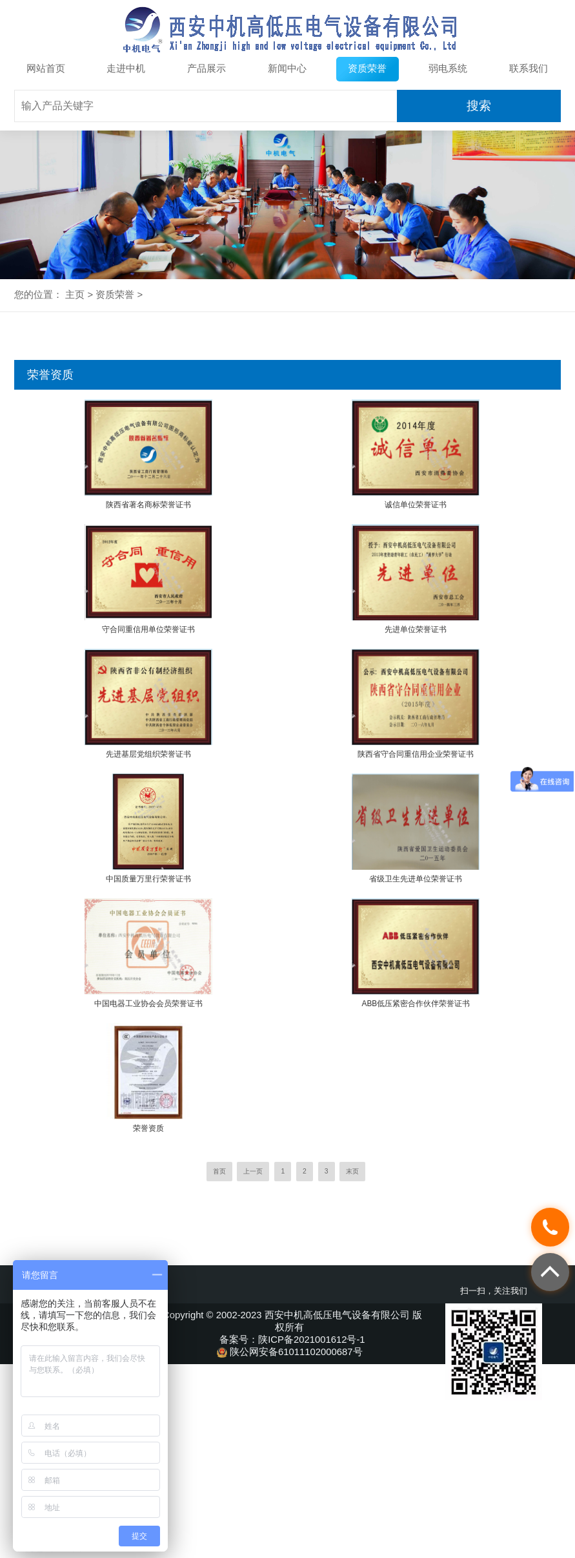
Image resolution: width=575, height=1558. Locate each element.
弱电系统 (448, 68)
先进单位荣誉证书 (416, 629)
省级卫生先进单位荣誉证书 (415, 878)
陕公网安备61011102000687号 (292, 1352)
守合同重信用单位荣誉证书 (148, 629)
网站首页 (45, 68)
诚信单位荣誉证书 (416, 504)
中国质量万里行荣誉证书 (148, 878)
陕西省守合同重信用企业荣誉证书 (416, 754)
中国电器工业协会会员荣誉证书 (148, 1003)
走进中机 (125, 68)
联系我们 (528, 68)
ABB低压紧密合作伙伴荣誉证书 (416, 1003)
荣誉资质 (148, 1128)
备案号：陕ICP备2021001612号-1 (292, 1339)
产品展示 (206, 68)
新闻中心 (287, 68)
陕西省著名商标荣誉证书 (148, 504)
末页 (352, 1171)
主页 (75, 294)
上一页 (253, 1171)
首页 (219, 1171)
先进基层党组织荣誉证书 (148, 754)
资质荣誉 (367, 68)
